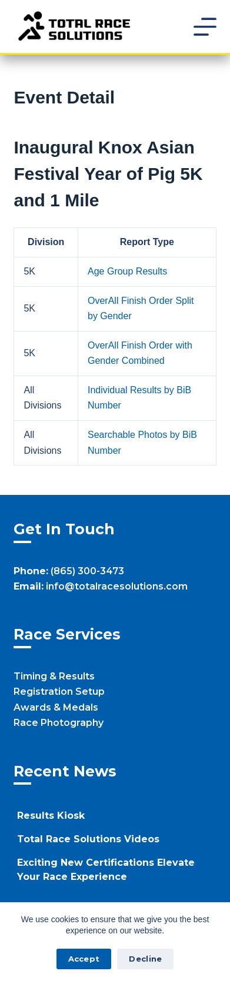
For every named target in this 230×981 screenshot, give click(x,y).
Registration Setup (59, 691)
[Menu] (205, 26)
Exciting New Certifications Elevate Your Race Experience (106, 869)
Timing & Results (54, 676)
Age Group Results (127, 271)
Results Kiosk (51, 815)
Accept (84, 958)
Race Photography (59, 722)
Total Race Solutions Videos (88, 839)
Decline (145, 958)
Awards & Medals (56, 707)
